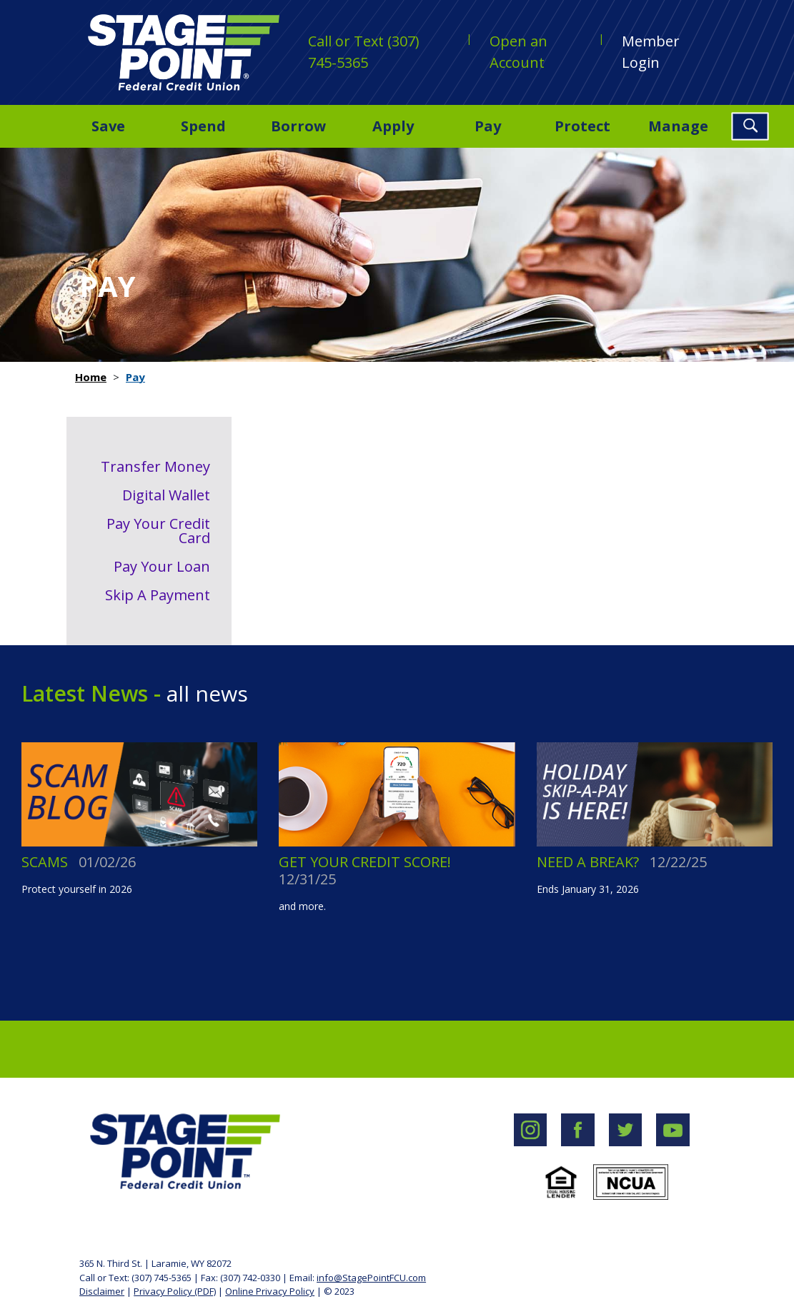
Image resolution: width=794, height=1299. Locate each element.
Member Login (651, 51)
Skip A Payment (157, 595)
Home (90, 377)
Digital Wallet (166, 495)
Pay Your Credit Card (158, 530)
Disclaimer (101, 1291)
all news (204, 693)
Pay (135, 377)
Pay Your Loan (162, 566)
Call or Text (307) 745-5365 (364, 51)
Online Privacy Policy (269, 1291)
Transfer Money (155, 466)
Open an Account (518, 51)
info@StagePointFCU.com (371, 1277)
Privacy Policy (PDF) (175, 1291)
